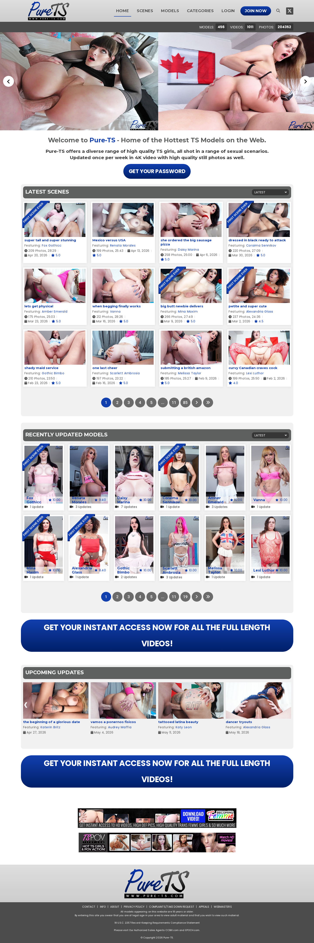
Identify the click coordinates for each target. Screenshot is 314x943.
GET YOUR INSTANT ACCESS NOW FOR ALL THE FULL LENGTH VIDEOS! (157, 635)
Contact (88, 907)
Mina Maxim (188, 311)
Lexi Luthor (255, 373)
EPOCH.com (192, 930)
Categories (200, 11)
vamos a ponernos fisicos (113, 722)
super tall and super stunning (50, 240)
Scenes (145, 11)
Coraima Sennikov (261, 245)
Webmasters (223, 907)
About (114, 907)
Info (103, 907)
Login (228, 11)
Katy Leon (184, 727)
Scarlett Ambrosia (125, 373)
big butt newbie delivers (182, 306)
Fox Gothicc (52, 245)
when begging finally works (116, 306)
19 (185, 596)
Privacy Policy (134, 907)
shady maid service (41, 368)
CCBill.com (172, 930)
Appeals (204, 907)
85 (185, 402)
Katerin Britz (50, 727)
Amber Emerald (54, 311)
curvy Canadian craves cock (253, 368)
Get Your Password (157, 171)
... (162, 402)
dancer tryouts (239, 722)
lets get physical (38, 306)
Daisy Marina (188, 249)
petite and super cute (248, 306)
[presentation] (26, 705)
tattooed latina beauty (178, 722)
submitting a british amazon (185, 368)
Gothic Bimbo (53, 373)
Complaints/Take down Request (171, 907)
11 (174, 402)
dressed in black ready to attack (257, 240)
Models (170, 11)
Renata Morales (123, 245)
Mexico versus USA (109, 240)
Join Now (256, 11)
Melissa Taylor (189, 373)
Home (122, 11)
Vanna (115, 311)
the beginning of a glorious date (51, 722)
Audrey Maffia (119, 727)
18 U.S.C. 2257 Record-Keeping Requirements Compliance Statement (157, 922)
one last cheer (104, 368)
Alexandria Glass (259, 311)
